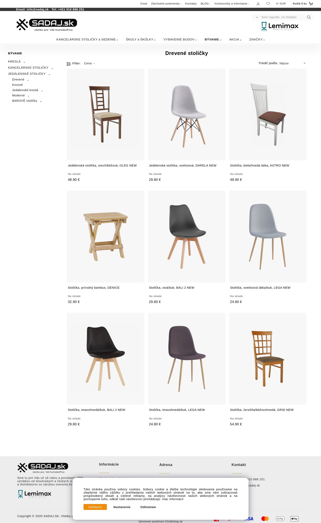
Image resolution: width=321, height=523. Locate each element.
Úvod (143, 3)
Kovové (17, 84)
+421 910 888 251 (71, 9)
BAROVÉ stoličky (24, 100)
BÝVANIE (212, 39)
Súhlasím (95, 507)
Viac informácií (173, 499)
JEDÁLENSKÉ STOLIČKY (27, 73)
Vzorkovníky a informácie (230, 3)
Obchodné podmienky (165, 3)
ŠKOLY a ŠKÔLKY (139, 39)
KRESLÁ (14, 61)
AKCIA (234, 39)
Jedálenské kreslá (25, 90)
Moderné (18, 95)
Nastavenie (122, 507)
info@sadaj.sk (39, 9)
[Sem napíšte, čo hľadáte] (287, 17)
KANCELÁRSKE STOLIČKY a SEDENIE (86, 39)
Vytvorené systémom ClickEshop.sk (160, 521)
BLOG (205, 3)
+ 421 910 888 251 (251, 479)
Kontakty (191, 3)
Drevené (18, 79)
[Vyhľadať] (256, 17)
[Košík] (302, 4)
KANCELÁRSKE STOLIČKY (28, 67)
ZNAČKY (256, 39)
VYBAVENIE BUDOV (179, 39)
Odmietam (148, 507)
